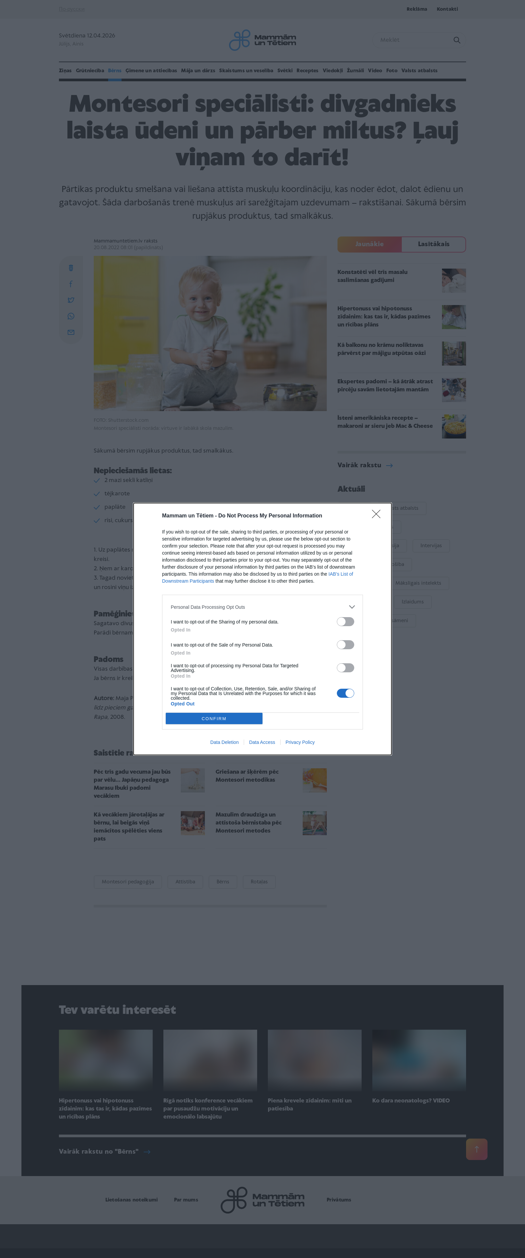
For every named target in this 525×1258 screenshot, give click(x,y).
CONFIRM (214, 718)
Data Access (262, 742)
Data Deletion (224, 742)
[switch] (345, 621)
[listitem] (262, 606)
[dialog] (262, 629)
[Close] (378, 516)
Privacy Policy (300, 742)
